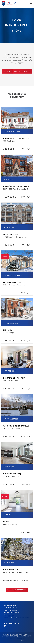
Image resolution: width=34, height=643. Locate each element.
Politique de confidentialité (10, 636)
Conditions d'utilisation (25, 636)
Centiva (21, 640)
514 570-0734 (11, 616)
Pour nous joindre (22, 71)
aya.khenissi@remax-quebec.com (19, 617)
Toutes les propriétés (17, 590)
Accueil (7, 71)
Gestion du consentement (17, 638)
